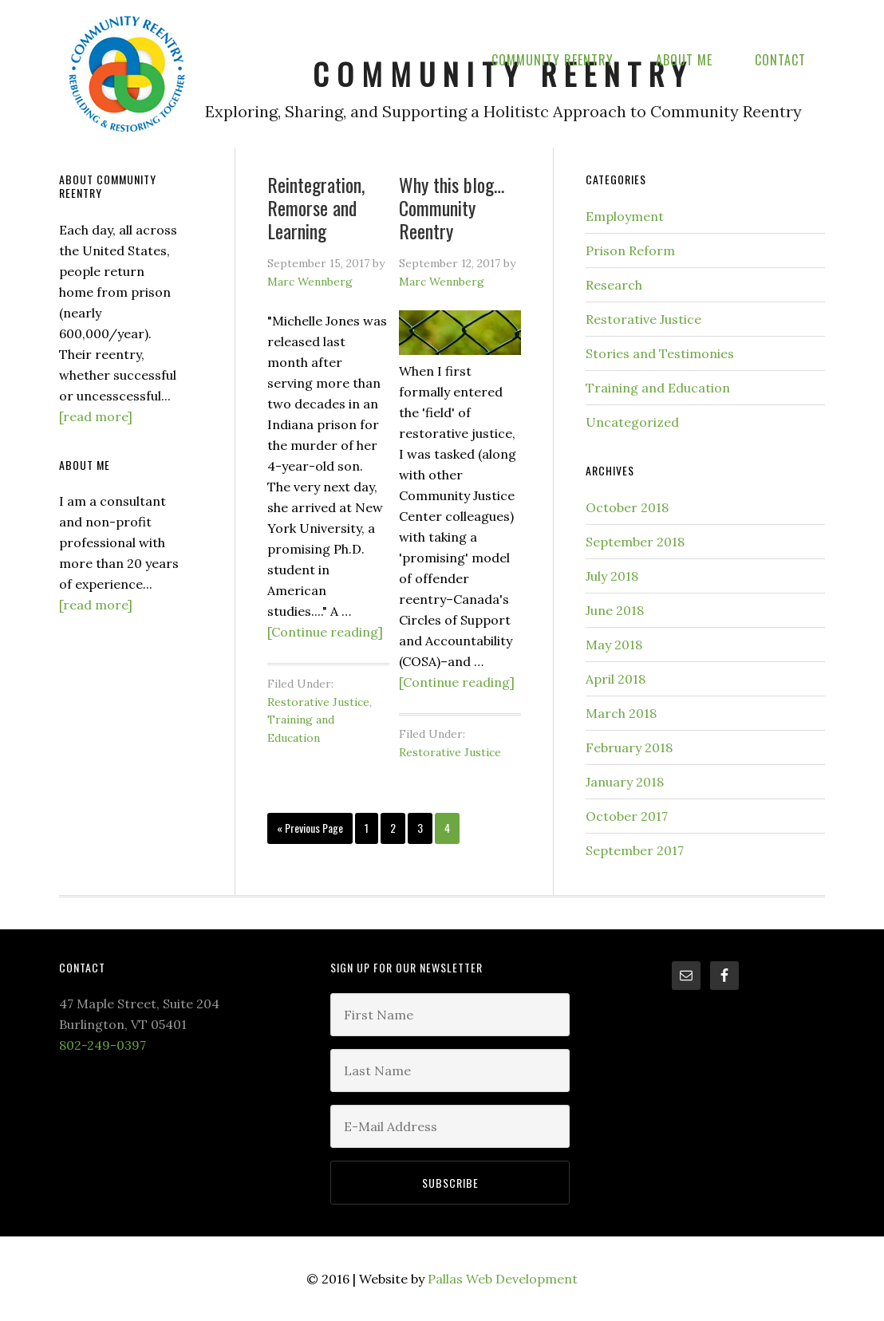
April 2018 (615, 679)
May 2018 (614, 645)
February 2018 (629, 747)
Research (614, 285)
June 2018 (615, 610)
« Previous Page (310, 827)
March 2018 (621, 713)
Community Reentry (127, 72)
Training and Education (658, 388)
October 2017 (627, 816)
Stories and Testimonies (660, 353)
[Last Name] (450, 1070)
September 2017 (635, 850)
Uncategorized (632, 422)
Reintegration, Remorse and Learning (316, 207)
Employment (625, 216)
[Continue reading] (325, 632)
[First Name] (450, 1014)
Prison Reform (630, 250)
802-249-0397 (102, 1045)
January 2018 (625, 782)
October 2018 (627, 507)
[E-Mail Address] (450, 1126)
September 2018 (635, 542)
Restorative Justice (318, 702)
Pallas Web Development (503, 1279)
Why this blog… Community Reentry (451, 207)
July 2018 (612, 576)
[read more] (95, 416)
